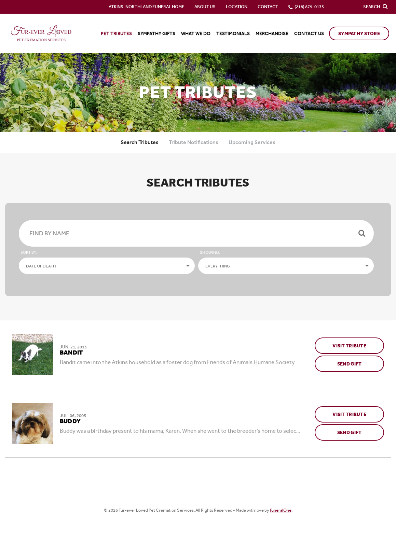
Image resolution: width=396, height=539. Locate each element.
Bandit (71, 352)
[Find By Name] (196, 233)
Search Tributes (140, 142)
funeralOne (280, 510)
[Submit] (361, 233)
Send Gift (360, 361)
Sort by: (29, 252)
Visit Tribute (349, 343)
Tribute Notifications (193, 142)
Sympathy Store (359, 34)
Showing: (210, 252)
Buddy (70, 421)
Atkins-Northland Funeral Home (146, 6)
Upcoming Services (252, 142)
